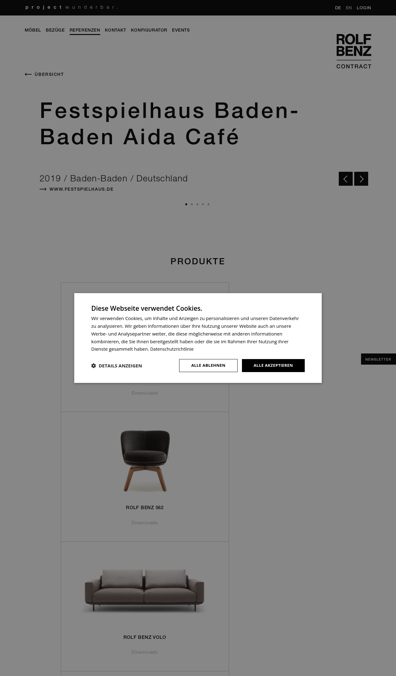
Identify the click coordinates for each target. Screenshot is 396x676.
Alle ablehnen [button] (204, 365)
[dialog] (198, 338)
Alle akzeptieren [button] (272, 365)
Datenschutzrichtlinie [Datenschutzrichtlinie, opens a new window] (173, 348)
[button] (116, 365)
